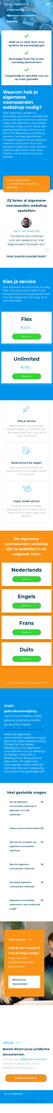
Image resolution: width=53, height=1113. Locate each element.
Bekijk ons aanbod (25, 1078)
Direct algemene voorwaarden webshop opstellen (22, 183)
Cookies (19, 1100)
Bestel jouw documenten (20, 981)
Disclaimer (43, 1100)
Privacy (12, 1100)
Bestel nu (26, 336)
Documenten (15, 9)
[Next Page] (47, 250)
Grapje (6, 347)
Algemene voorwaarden (30, 1100)
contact (36, 682)
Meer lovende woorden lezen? (26, 256)
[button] (48, 4)
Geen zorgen (16, 939)
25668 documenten (33, 1059)
